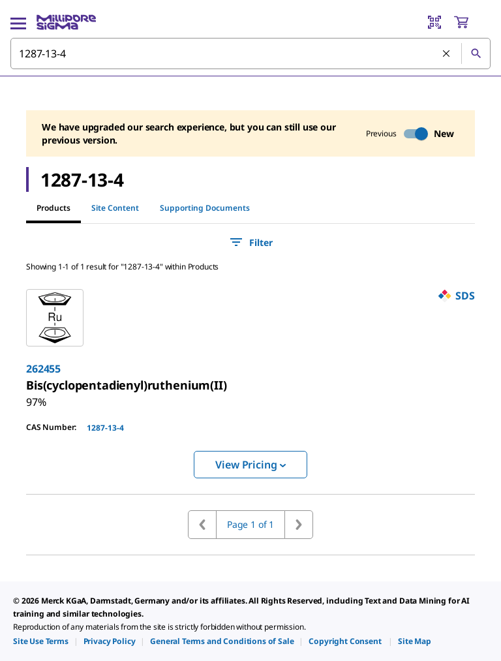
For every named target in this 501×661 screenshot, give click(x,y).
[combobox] (250, 53)
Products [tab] (53, 207)
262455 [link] (43, 368)
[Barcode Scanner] (434, 22)
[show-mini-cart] (472, 22)
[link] (126, 385)
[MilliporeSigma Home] (66, 22)
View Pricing (250, 464)
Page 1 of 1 (250, 524)
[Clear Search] (447, 54)
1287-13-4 (105, 427)
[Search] (475, 53)
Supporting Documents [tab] (205, 207)
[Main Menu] (18, 22)
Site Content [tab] (115, 207)
